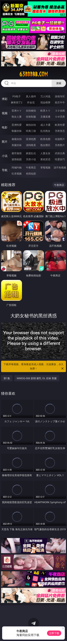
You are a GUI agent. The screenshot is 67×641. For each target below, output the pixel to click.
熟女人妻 (17, 116)
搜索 (58, 83)
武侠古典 (60, 153)
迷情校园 (17, 159)
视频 (5, 113)
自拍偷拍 (31, 110)
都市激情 (17, 153)
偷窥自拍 (17, 139)
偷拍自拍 (31, 124)
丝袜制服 (31, 116)
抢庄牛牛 (60, 102)
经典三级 (31, 131)
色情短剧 (31, 173)
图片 (5, 142)
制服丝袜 (17, 131)
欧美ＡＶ (45, 110)
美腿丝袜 (17, 145)
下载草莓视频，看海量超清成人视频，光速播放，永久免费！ (34, 366)
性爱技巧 (60, 159)
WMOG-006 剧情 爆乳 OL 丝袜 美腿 (37, 378)
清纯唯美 (31, 145)
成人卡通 (45, 124)
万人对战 (45, 96)
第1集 (7, 378)
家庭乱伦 (31, 153)
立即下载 (54, 633)
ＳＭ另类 (60, 116)
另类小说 (31, 159)
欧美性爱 (60, 124)
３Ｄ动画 (60, 110)
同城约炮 (17, 167)
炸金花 (31, 102)
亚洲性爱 (17, 124)
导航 (5, 170)
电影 (5, 127)
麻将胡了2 (16, 102)
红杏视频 (17, 173)
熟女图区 (45, 145)
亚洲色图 (31, 139)
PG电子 (16, 96)
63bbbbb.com (33, 74)
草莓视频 (45, 167)
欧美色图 (45, 139)
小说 (5, 156)
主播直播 (45, 116)
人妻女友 (45, 153)
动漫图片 (60, 139)
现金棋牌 (45, 102)
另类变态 (60, 131)
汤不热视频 (60, 167)
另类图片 (60, 145)
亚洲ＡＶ (17, 110)
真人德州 (31, 96)
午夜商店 (31, 167)
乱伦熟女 (45, 131)
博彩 (5, 99)
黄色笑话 (45, 159)
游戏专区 (60, 96)
